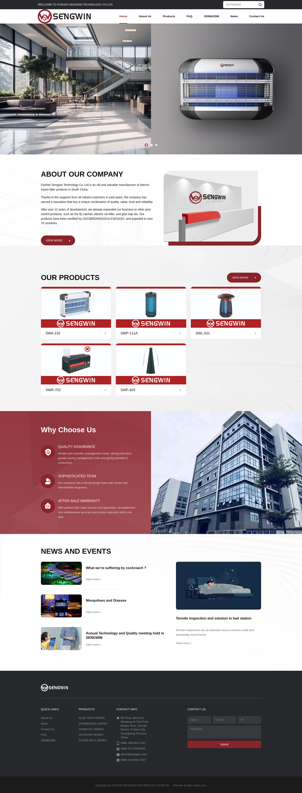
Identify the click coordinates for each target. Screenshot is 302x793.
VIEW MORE (54, 240)
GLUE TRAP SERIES (92, 717)
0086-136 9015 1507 (133, 742)
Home (123, 16)
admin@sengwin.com (134, 754)
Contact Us (256, 16)
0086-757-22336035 (133, 748)
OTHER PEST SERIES (93, 740)
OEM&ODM (211, 16)
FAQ (189, 16)
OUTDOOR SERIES (91, 734)
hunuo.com (200, 785)
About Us (145, 16)
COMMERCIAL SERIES (93, 723)
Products (169, 16)
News (234, 16)
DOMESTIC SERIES (91, 729)
